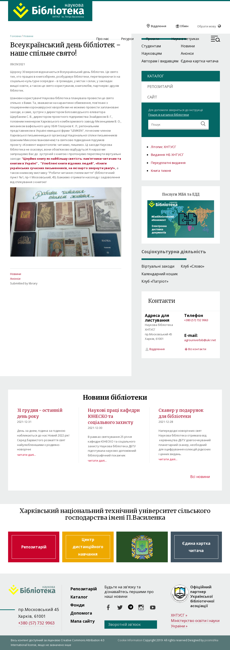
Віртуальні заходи (158, 266)
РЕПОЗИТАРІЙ (160, 86)
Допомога (81, 613)
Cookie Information (130, 640)
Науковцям (152, 53)
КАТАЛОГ (155, 76)
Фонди (77, 605)
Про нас (102, 39)
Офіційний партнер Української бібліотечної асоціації (202, 596)
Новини (28, 36)
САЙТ (152, 97)
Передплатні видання (168, 162)
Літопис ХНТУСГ (163, 146)
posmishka (211, 640)
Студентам (151, 46)
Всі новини (200, 476)
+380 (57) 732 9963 (196, 320)
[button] (215, 39)
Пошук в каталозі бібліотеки (168, 115)
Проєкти (152, 39)
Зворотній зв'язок (124, 624)
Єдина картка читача (199, 61)
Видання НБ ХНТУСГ (167, 154)
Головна (15, 36)
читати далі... (26, 454)
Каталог (79, 597)
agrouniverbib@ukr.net (200, 340)
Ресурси (127, 39)
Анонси (15, 279)
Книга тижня (161, 170)
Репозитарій (34, 547)
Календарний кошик (160, 273)
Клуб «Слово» (192, 266)
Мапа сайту (82, 621)
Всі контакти (197, 349)
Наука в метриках (185, 39)
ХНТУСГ (179, 615)
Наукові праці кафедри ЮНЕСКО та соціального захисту (112, 416)
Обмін (184, 26)
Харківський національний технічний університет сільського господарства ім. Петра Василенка (142, 547)
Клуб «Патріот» (155, 281)
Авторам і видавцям (160, 61)
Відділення (158, 26)
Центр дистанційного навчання (88, 547)
